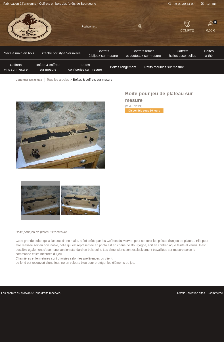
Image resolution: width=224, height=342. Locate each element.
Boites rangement (123, 67)
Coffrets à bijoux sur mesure (103, 53)
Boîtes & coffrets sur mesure (48, 67)
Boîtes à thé (209, 53)
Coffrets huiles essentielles (182, 53)
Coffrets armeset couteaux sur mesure (143, 53)
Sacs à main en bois (19, 53)
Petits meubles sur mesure (164, 67)
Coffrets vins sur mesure (16, 67)
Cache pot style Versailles (61, 53)
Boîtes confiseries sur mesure (85, 67)
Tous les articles (58, 79)
